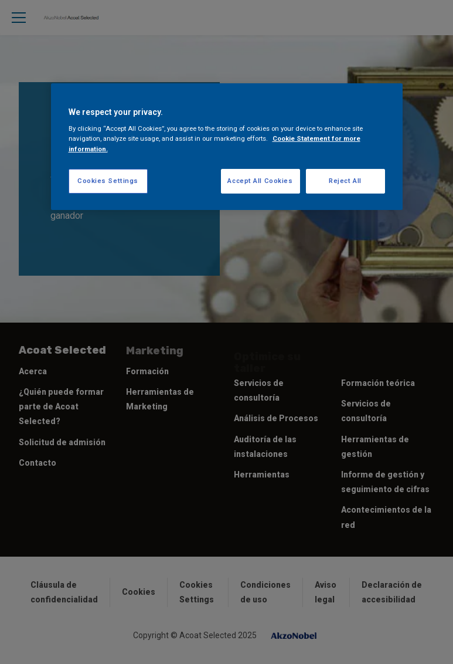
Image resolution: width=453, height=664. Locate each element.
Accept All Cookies (259, 181)
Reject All (345, 181)
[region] (227, 146)
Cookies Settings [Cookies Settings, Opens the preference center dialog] (107, 181)
